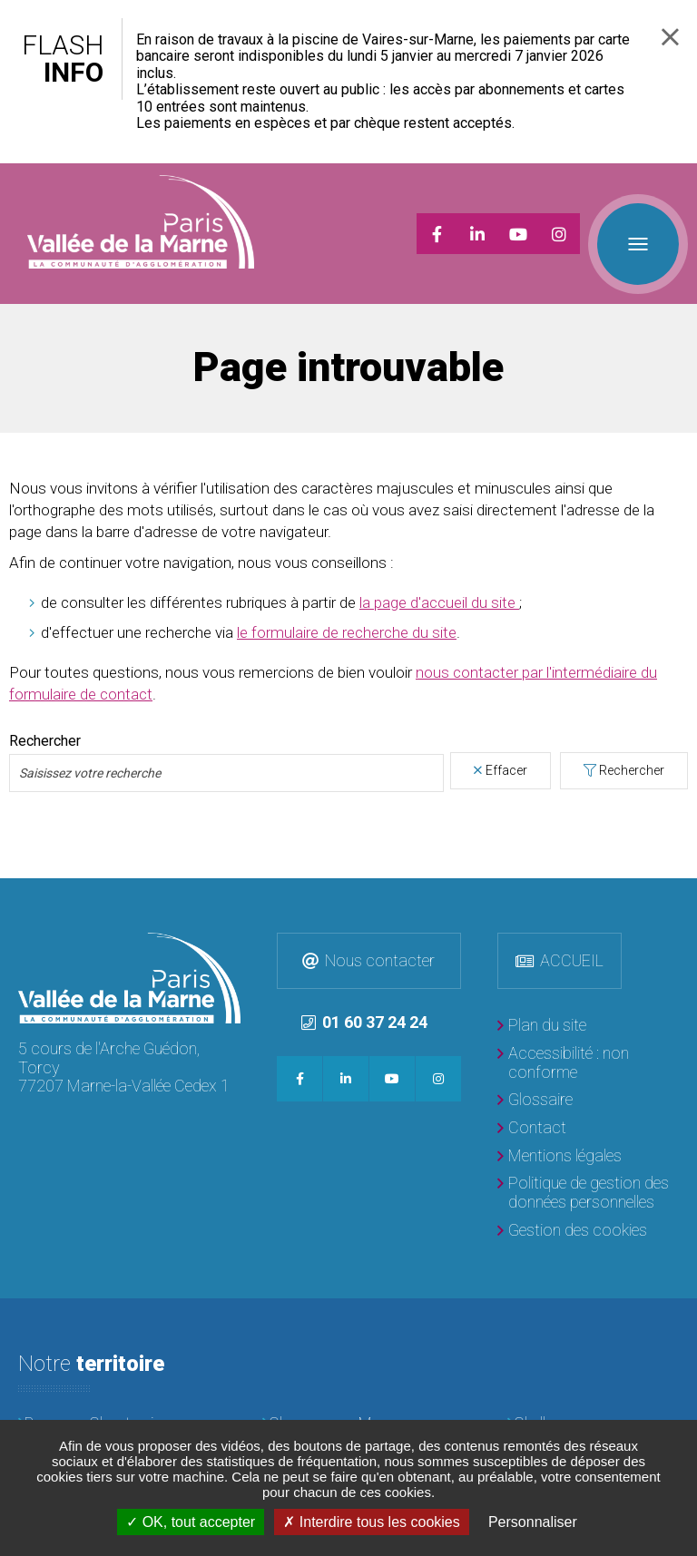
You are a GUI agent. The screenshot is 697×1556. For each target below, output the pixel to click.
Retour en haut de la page (679, 874)
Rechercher (631, 747)
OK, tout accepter (190, 1522)
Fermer (670, 36)
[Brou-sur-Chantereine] (104, 1401)
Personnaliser (532, 1522)
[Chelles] (593, 1401)
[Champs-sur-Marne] (348, 1401)
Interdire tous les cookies (371, 1522)
